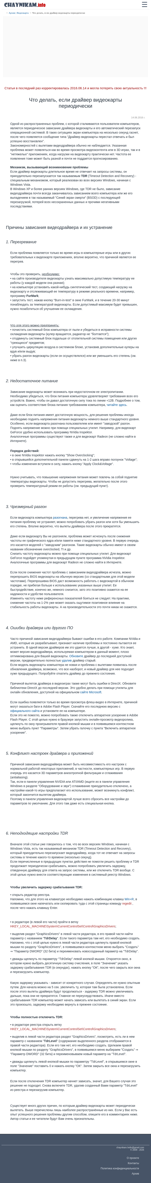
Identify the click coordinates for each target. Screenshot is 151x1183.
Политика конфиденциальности (120, 1168)
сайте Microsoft (90, 692)
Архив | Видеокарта (19, 13)
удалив (67, 660)
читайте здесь (116, 405)
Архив (135, 1173)
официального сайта (24, 711)
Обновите (76, 656)
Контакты (133, 1163)
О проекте (133, 1158)
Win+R (129, 899)
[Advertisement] (75, 46)
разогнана (60, 517)
